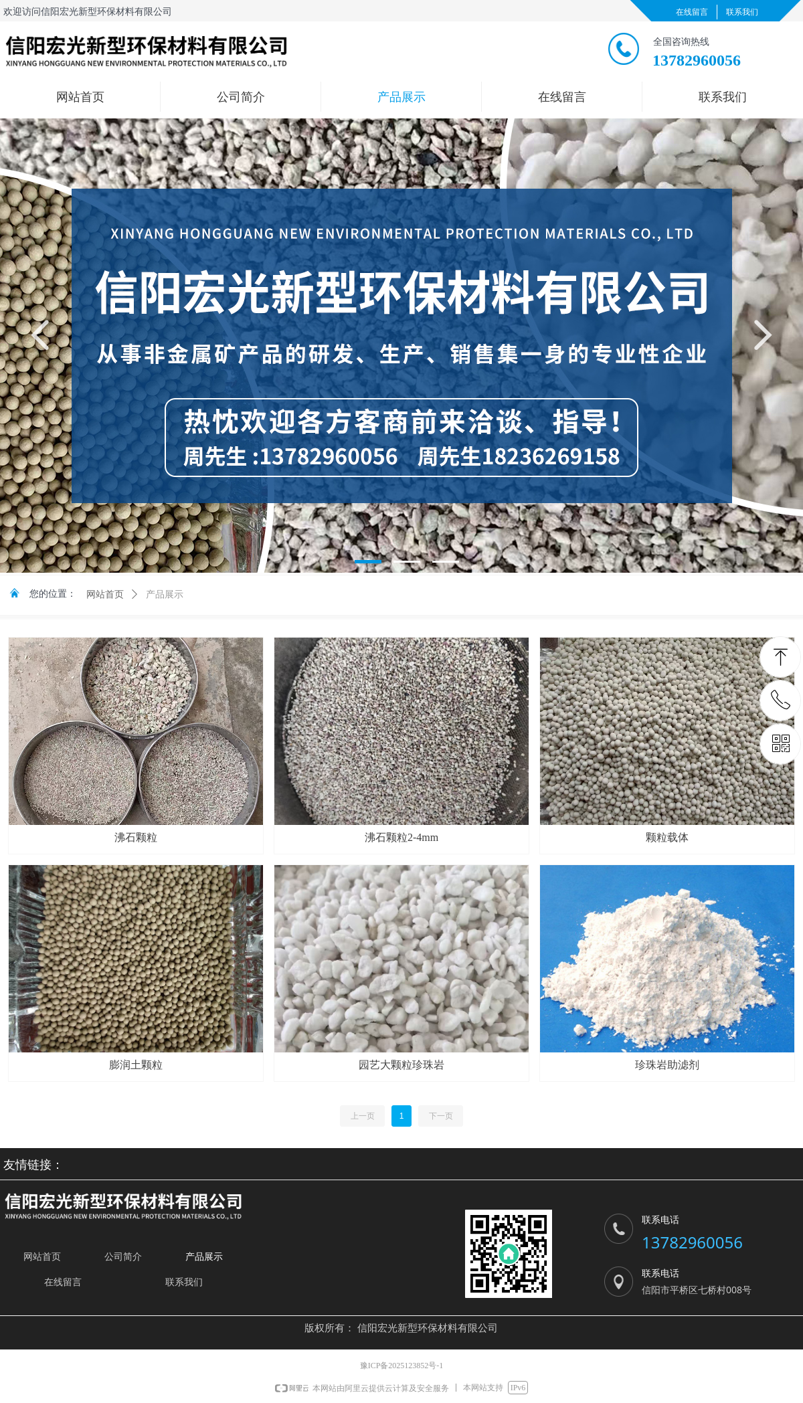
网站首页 (105, 594)
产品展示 (164, 594)
